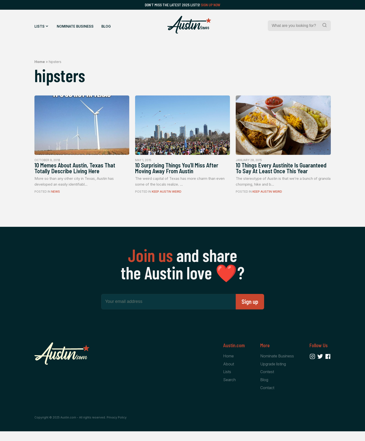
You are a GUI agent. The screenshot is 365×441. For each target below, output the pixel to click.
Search (229, 388)
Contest (267, 380)
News (55, 193)
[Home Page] (189, 25)
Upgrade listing (273, 372)
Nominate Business (75, 26)
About (228, 372)
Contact (267, 397)
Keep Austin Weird (166, 193)
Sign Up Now (210, 5)
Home (39, 62)
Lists (39, 26)
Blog (106, 26)
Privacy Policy (117, 427)
